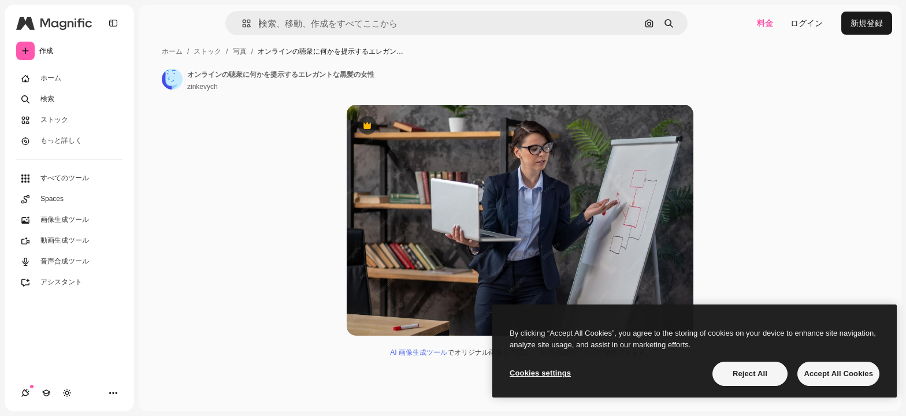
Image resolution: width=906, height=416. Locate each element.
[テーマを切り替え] (67, 393)
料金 (765, 23)
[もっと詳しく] (69, 141)
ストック (207, 51)
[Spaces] (69, 199)
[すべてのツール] (69, 178)
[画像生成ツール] (69, 220)
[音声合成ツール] (69, 261)
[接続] (25, 393)
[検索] (69, 99)
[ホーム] (69, 78)
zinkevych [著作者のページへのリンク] (202, 87)
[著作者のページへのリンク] (172, 79)
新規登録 (867, 23)
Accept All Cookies (838, 373)
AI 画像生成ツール (418, 352)
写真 (240, 51)
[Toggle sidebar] (113, 23)
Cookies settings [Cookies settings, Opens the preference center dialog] (540, 373)
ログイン (806, 23)
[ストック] (69, 120)
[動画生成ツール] (69, 241)
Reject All (750, 373)
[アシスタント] (69, 282)
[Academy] (46, 393)
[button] (242, 23)
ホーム (172, 51)
